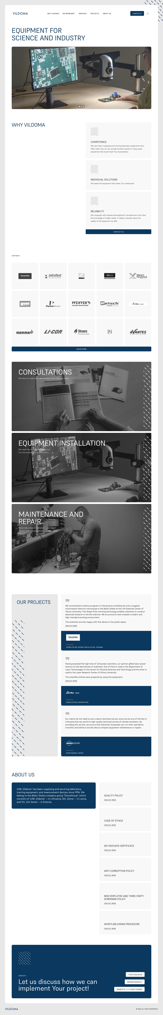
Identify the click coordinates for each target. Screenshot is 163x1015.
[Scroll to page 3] (84, 106)
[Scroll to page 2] (81, 106)
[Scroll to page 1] (79, 106)
